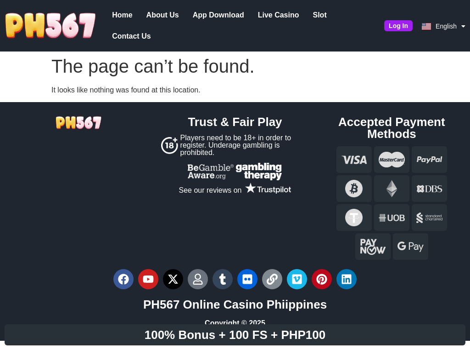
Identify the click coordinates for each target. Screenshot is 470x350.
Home (122, 15)
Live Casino (277, 15)
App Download (217, 15)
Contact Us (131, 36)
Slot (319, 15)
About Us (161, 15)
